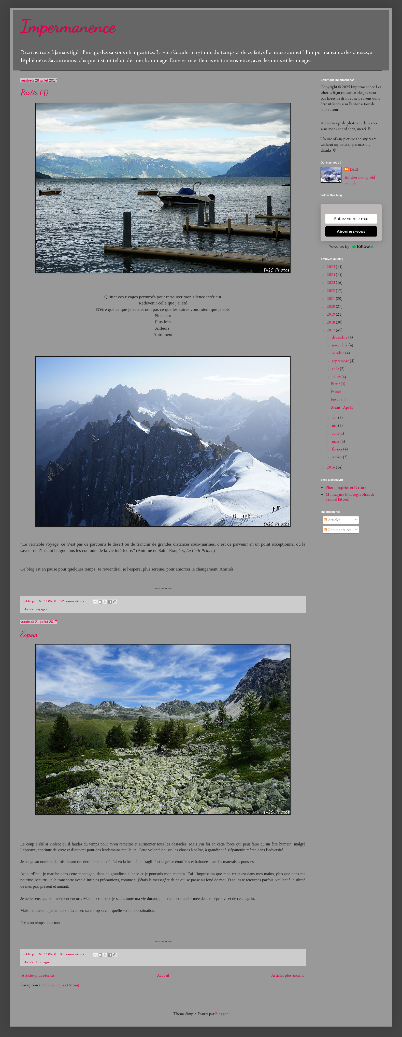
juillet (336, 376)
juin (335, 417)
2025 (331, 266)
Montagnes (43, 961)
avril (335, 433)
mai (335, 425)
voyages (41, 608)
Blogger (221, 1013)
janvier (337, 457)
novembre (340, 345)
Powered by (351, 246)
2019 (331, 314)
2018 (331, 322)
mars (336, 441)
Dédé (354, 169)
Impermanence (68, 26)
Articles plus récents (38, 975)
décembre (340, 337)
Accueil (163, 975)
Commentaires (337, 529)
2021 (331, 298)
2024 (331, 274)
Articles (332, 519)
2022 (331, 290)
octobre (338, 353)
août (336, 368)
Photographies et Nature (346, 487)
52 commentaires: (73, 600)
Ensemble (338, 399)
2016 (331, 467)
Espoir (29, 634)
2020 (331, 306)
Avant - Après (342, 407)
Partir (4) (34, 92)
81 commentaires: (73, 954)
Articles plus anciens (287, 975)
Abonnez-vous (351, 231)
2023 (331, 282)
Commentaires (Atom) (61, 985)
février (337, 449)
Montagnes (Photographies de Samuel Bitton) (350, 497)
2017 (331, 330)
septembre (341, 360)
